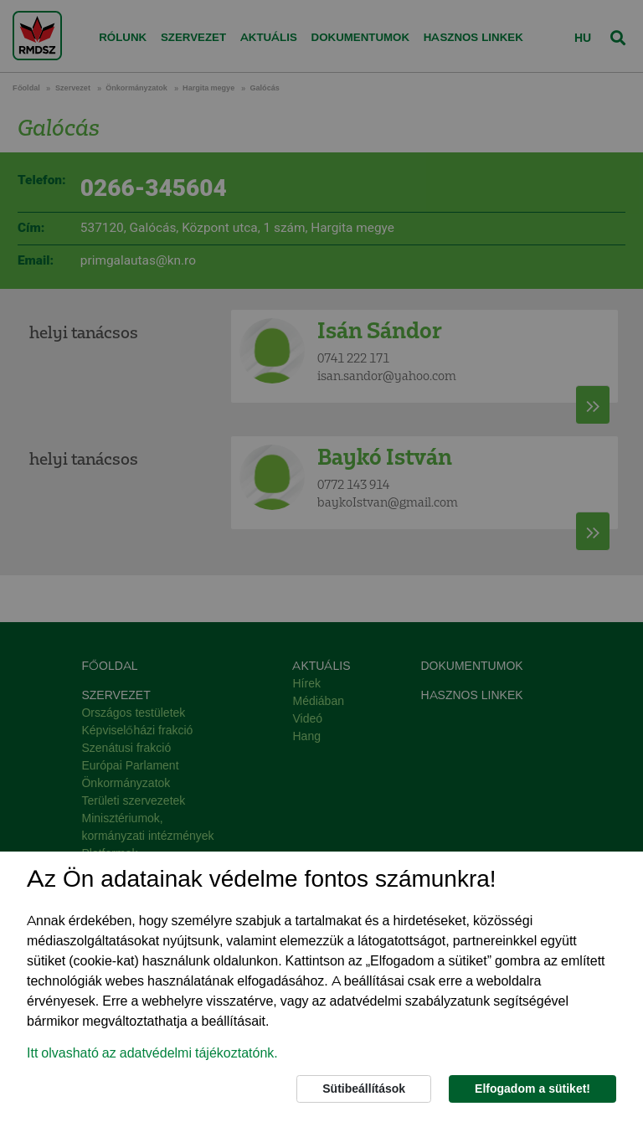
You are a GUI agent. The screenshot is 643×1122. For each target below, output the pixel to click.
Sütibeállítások (363, 1088)
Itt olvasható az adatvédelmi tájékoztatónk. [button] (152, 1053)
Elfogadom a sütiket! (532, 1088)
